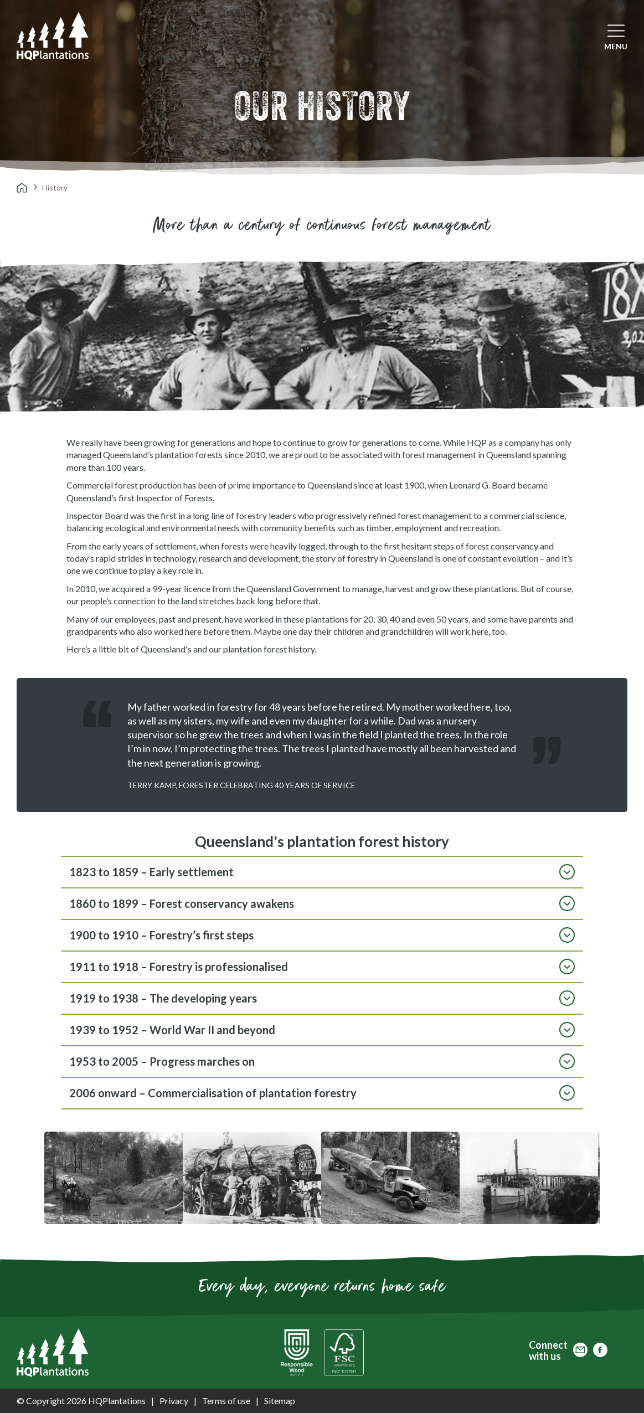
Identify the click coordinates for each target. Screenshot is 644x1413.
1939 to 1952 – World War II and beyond (322, 1029)
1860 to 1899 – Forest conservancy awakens (322, 903)
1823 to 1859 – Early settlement (322, 872)
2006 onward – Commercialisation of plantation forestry (322, 1093)
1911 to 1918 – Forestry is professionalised (322, 966)
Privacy (173, 1400)
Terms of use (226, 1400)
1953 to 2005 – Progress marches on (322, 1061)
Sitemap (279, 1400)
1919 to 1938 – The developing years (322, 998)
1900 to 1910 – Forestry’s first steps (322, 935)
